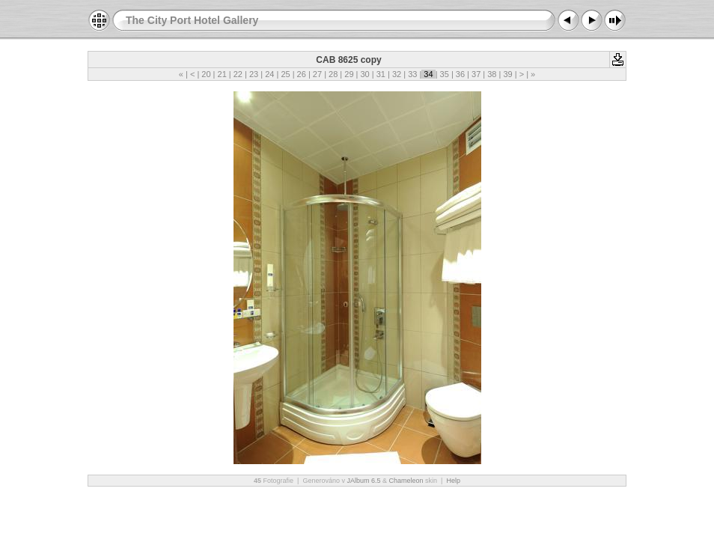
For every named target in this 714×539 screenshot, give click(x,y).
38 (491, 74)
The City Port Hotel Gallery (192, 20)
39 (507, 74)
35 (444, 74)
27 (317, 74)
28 (333, 74)
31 (381, 74)
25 (285, 74)
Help (453, 480)
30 (364, 74)
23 (253, 74)
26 (301, 74)
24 (269, 74)
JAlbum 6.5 (363, 480)
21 (221, 74)
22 (238, 74)
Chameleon (406, 480)
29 (349, 74)
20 (206, 74)
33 (412, 74)
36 (460, 74)
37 (476, 74)
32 (396, 74)
